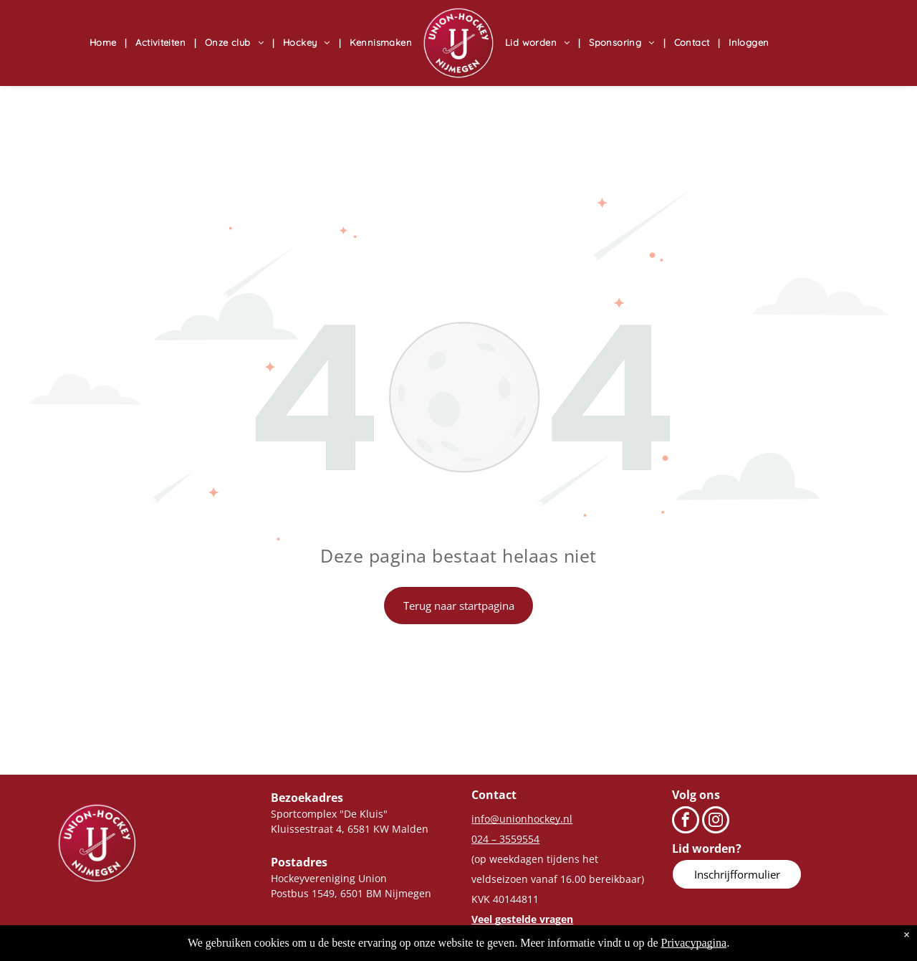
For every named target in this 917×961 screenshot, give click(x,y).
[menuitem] (105, 43)
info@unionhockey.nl (521, 819)
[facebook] (685, 821)
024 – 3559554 (505, 839)
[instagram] (715, 821)
